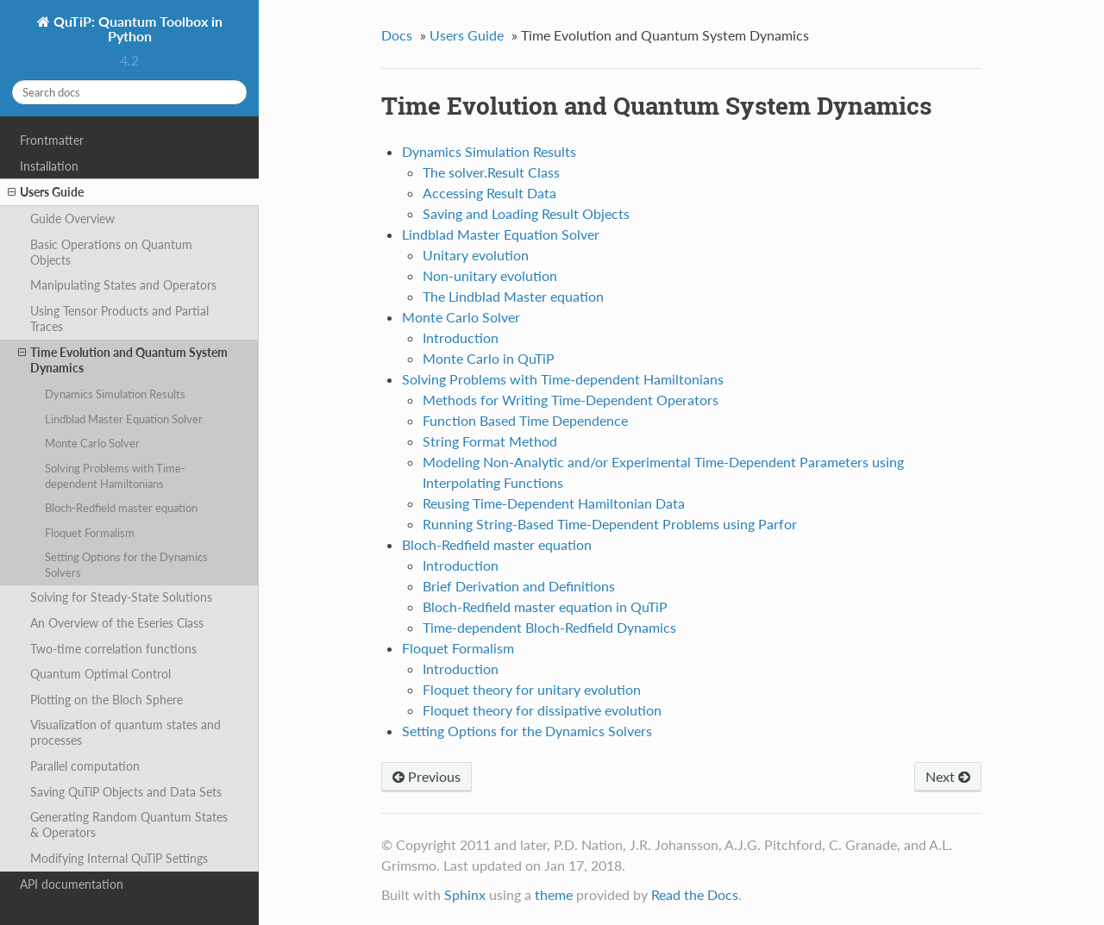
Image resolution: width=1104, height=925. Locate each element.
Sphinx (465, 894)
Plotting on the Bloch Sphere (106, 699)
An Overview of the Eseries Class (117, 623)
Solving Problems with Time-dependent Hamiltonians (115, 476)
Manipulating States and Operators (123, 285)
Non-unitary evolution (490, 275)
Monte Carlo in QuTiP (489, 358)
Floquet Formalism (90, 533)
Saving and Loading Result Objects (526, 213)
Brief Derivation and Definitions (519, 586)
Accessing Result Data (489, 192)
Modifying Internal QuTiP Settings (119, 858)
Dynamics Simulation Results (115, 394)
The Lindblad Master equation (513, 296)
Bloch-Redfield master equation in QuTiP (545, 606)
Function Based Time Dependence (525, 420)
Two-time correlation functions (113, 648)
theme (554, 894)
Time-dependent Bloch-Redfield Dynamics (549, 627)
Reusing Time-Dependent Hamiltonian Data (554, 503)
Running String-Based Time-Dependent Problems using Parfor (610, 524)
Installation (49, 166)
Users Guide (46, 192)
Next (947, 776)
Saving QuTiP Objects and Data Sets (126, 791)
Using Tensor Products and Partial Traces (119, 318)
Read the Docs (694, 894)
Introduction (461, 337)
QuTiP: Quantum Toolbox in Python (136, 28)
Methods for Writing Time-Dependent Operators (570, 399)
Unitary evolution (476, 255)
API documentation (71, 884)
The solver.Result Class (491, 172)
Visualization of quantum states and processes (125, 732)
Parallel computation (85, 766)
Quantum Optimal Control (100, 673)
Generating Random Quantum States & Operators (129, 824)
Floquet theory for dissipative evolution (542, 710)
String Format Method (490, 441)
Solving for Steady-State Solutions (121, 597)
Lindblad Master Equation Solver (124, 419)
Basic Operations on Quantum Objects (111, 252)
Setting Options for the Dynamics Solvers (126, 564)
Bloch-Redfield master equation (121, 508)
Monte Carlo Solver (92, 443)
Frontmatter (52, 140)
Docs (396, 35)
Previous (426, 776)
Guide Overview (72, 218)
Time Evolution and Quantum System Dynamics (123, 360)
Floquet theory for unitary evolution (532, 689)
